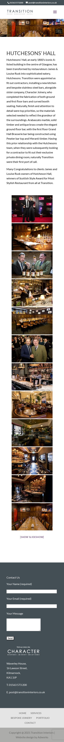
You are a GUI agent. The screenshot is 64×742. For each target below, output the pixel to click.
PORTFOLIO (42, 717)
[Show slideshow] (32, 537)
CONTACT (30, 722)
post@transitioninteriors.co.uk (27, 692)
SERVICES (36, 713)
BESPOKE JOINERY (21, 717)
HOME (22, 713)
